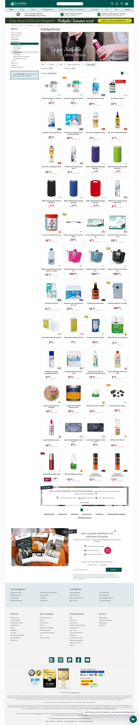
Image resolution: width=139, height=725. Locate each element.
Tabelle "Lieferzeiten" (82, 715)
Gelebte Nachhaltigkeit (47, 628)
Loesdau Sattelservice (105, 620)
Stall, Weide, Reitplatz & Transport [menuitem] (72, 9)
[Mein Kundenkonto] (117, 5)
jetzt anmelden (84, 502)
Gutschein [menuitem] (95, 9)
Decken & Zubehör (16, 33)
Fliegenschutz (15, 39)
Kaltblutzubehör (15, 638)
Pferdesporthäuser (45, 618)
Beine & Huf (14, 37)
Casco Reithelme (104, 592)
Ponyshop (13, 633)
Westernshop (14, 618)
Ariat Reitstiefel (103, 595)
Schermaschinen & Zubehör (21, 56)
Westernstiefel (44, 595)
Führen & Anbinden (17, 67)
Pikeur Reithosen (75, 595)
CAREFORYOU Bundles (19, 58)
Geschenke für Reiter (16, 623)
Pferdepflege (17, 48)
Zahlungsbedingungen (76, 640)
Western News (92, 565)
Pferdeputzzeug (18, 46)
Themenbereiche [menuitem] (47, 9)
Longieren (14, 65)
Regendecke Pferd (15, 595)
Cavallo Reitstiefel (75, 592)
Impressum (73, 620)
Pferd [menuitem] (11, 9)
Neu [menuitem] (106, 9)
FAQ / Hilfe (73, 630)
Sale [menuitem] (116, 9)
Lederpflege (16, 54)
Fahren (12, 628)
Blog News (104, 565)
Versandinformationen (76, 638)
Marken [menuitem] (127, 9)
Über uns (42, 625)
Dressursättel (14, 598)
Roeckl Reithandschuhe (106, 598)
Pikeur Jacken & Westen (77, 598)
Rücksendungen (74, 628)
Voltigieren (13, 630)
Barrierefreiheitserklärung (77, 625)
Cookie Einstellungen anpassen (85, 721)
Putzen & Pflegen (16, 44)
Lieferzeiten (73, 635)
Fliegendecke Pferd (16, 592)
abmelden (82, 579)
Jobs (41, 635)
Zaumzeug (14, 63)
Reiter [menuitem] (22, 9)
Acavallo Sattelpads (105, 600)
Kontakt (42, 620)
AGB (71, 618)
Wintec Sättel (73, 600)
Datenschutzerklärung (98, 577)
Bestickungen (103, 618)
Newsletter (102, 625)
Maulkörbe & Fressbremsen (48, 592)
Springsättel (43, 600)
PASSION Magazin (45, 630)
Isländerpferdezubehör (17, 635)
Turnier (13, 61)
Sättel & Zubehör (16, 35)
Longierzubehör (15, 620)
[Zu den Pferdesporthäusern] (112, 3)
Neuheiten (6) (45, 68)
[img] (126, 4)
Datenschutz (73, 623)
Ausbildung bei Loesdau (47, 633)
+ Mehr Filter (90, 65)
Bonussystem (44, 623)
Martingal (43, 598)
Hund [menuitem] (33, 9)
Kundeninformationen (76, 633)
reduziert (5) (68, 68)
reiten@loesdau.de (74, 692)
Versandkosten (38, 713)
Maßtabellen (103, 623)
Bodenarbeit (14, 640)
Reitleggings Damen (16, 600)
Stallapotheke (17, 52)
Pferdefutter (14, 41)
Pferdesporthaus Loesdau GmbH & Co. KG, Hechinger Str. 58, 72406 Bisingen (71, 718)
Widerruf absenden (75, 643)
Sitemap (72, 645)
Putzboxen (16, 50)
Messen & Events (45, 638)
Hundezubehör (14, 625)
